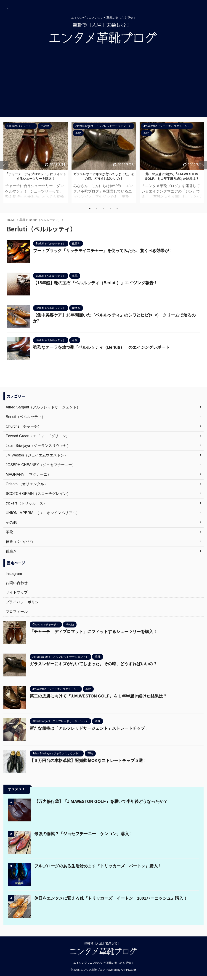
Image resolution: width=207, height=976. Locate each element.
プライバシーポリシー (24, 602)
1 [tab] (90, 208)
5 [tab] (117, 208)
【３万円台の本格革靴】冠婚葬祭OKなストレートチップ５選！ (88, 760)
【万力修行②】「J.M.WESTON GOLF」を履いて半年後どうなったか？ (100, 801)
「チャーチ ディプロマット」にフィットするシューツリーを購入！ (93, 631)
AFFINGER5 (128, 969)
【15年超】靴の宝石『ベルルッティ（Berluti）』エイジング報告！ (95, 283)
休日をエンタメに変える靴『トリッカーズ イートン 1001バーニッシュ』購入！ (110, 898)
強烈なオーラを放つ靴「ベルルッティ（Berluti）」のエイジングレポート (101, 347)
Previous (4, 165)
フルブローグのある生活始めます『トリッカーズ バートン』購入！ (98, 866)
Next (203, 165)
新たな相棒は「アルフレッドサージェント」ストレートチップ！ (89, 728)
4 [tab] (110, 208)
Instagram (14, 574)
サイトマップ (17, 592)
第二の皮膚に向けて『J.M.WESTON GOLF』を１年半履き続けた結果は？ (98, 696)
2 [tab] (96, 208)
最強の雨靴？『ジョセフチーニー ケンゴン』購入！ (83, 833)
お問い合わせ (17, 583)
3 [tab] (103, 208)
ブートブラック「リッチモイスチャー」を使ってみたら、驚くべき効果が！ (103, 250)
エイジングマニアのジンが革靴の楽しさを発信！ (103, 962)
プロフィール (17, 612)
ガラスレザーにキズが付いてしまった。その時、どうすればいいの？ (93, 664)
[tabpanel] (35, 162)
